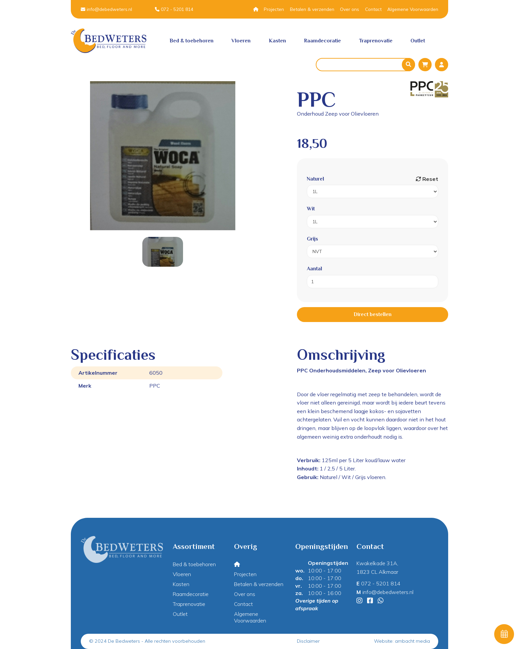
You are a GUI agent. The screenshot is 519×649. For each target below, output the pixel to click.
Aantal (314, 269)
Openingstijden (328, 563)
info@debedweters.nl (106, 9)
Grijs (312, 239)
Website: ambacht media (402, 641)
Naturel (315, 179)
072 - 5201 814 (174, 9)
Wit (311, 209)
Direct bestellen (373, 314)
